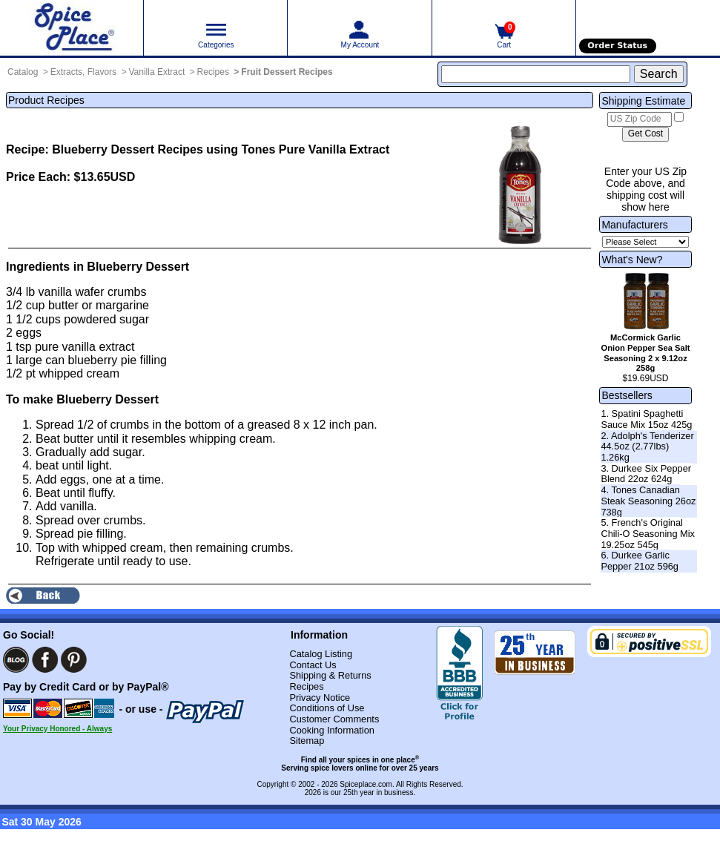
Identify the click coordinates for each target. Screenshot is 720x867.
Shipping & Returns (330, 675)
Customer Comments (334, 719)
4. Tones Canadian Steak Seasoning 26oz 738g (648, 500)
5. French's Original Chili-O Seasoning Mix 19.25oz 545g (648, 533)
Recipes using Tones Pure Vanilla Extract (274, 149)
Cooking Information (331, 730)
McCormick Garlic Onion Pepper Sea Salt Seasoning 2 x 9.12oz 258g (645, 352)
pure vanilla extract (84, 346)
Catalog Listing (320, 653)
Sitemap (306, 740)
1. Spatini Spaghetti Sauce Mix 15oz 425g (646, 419)
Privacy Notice (319, 697)
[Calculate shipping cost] (645, 134)
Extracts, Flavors (83, 72)
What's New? (631, 260)
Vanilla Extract (156, 72)
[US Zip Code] (639, 119)
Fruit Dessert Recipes (286, 72)
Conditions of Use (326, 707)
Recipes (213, 72)
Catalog (22, 72)
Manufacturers (634, 225)
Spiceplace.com (366, 784)
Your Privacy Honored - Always (57, 729)
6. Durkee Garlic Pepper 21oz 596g (639, 561)
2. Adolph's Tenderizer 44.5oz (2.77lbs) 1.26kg (647, 446)
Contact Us (312, 664)
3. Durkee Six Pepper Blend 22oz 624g (646, 474)
